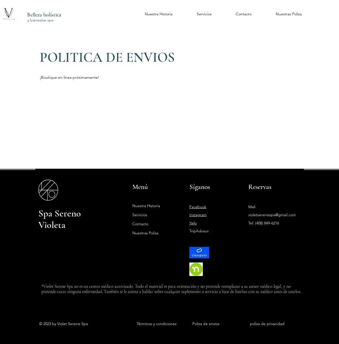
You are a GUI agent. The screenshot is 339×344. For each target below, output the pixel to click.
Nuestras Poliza (145, 232)
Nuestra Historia (146, 205)
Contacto (140, 223)
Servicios (139, 214)
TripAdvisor (199, 231)
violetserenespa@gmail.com (272, 214)
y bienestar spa (40, 20)
